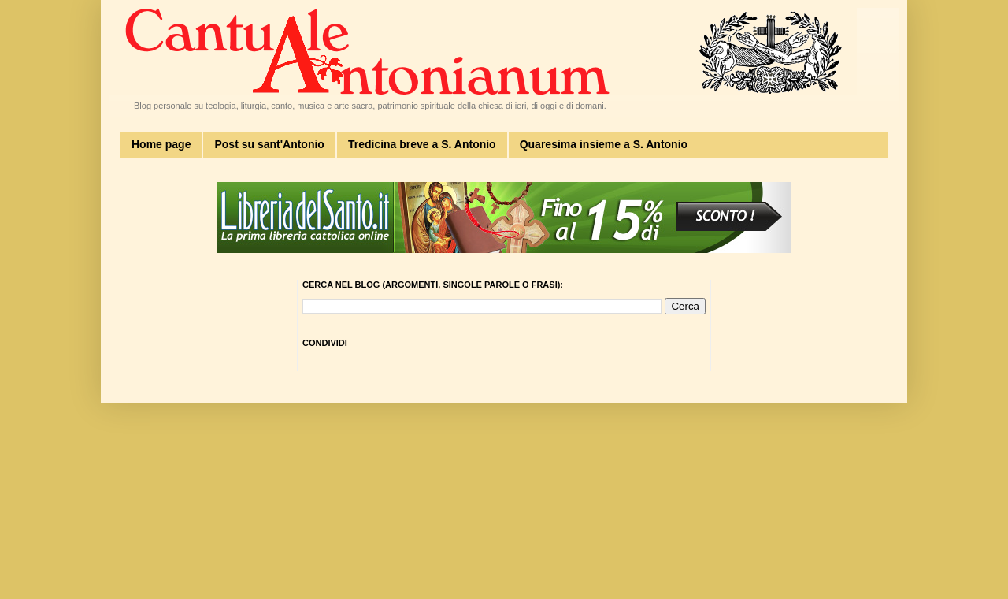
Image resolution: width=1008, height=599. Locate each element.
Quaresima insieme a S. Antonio (603, 144)
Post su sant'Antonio (269, 144)
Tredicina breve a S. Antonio (422, 144)
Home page (161, 144)
